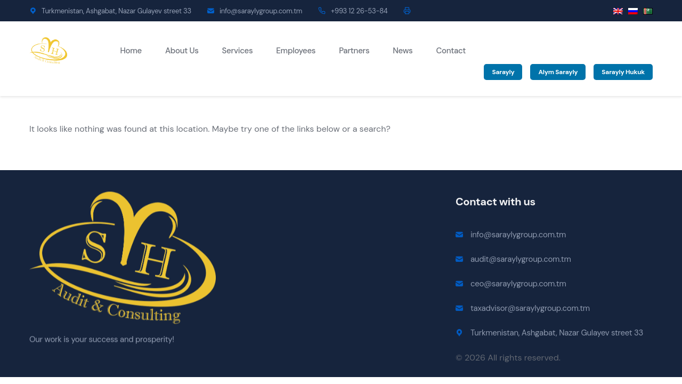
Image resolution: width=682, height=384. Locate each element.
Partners (354, 50)
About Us (182, 50)
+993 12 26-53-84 (359, 10)
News (402, 50)
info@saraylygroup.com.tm (261, 10)
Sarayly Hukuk (623, 72)
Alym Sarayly (558, 72)
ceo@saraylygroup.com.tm (518, 285)
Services (237, 50)
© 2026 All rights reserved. (508, 359)
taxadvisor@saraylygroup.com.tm (530, 310)
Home (131, 50)
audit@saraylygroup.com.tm (520, 260)
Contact (451, 50)
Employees (295, 50)
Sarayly (503, 72)
